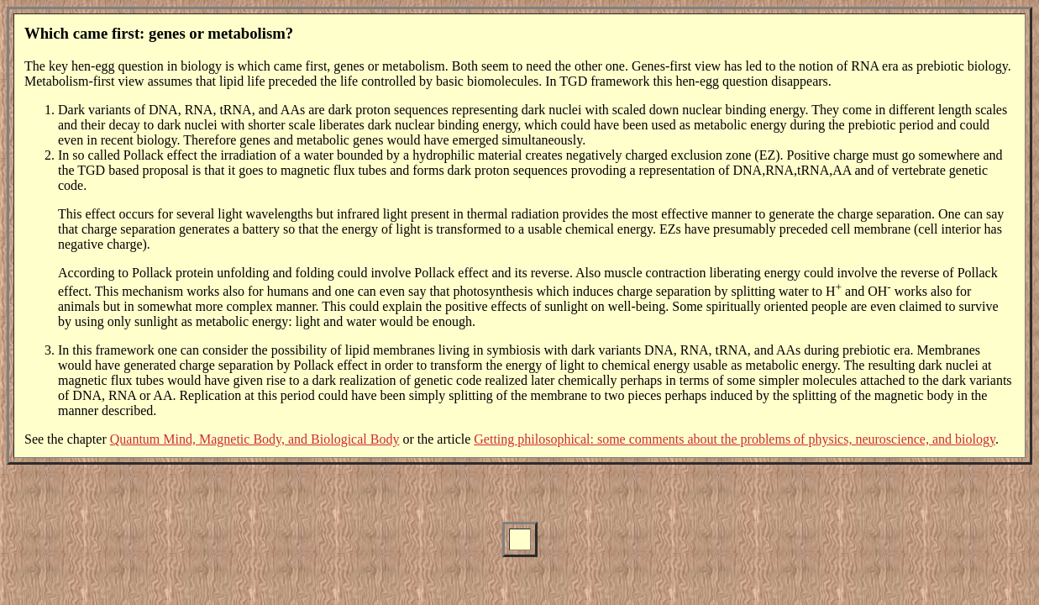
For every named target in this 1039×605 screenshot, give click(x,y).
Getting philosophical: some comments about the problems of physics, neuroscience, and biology (734, 439)
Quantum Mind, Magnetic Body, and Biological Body (255, 439)
